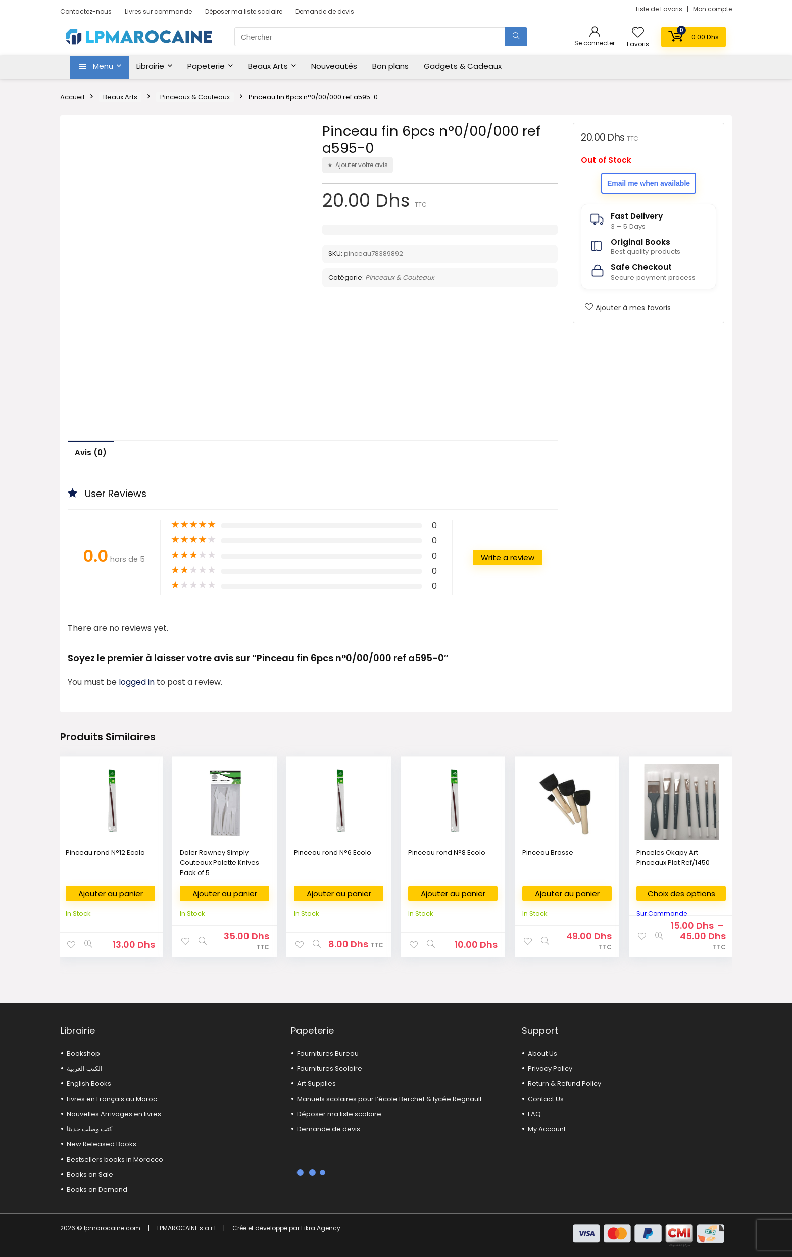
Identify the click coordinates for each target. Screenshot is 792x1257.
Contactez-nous (86, 11)
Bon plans (390, 66)
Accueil (72, 97)
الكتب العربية (85, 1068)
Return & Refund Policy (564, 1083)
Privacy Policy (550, 1068)
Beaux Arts (268, 66)
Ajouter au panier (110, 893)
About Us (542, 1053)
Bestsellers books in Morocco (115, 1159)
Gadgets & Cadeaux (463, 66)
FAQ (534, 1114)
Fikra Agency (320, 1228)
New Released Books (101, 1144)
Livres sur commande (158, 11)
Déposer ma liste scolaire (243, 11)
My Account (547, 1129)
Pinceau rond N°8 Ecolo (446, 852)
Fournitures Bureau (328, 1053)
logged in (138, 682)
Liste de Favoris (660, 9)
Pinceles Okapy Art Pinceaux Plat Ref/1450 (673, 857)
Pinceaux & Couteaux (195, 97)
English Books (89, 1083)
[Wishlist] (638, 33)
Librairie (150, 66)
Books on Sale (90, 1174)
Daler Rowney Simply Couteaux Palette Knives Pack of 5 (219, 863)
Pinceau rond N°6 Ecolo (332, 852)
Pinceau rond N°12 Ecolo (105, 852)
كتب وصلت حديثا (89, 1129)
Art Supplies (316, 1083)
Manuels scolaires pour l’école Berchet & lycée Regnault (389, 1099)
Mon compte (712, 9)
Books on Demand (97, 1189)
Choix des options (681, 893)
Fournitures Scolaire (329, 1068)
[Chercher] (516, 36)
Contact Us (546, 1099)
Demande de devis (324, 11)
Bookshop (83, 1053)
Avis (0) (91, 452)
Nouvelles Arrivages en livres (114, 1114)
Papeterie (206, 66)
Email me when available (648, 183)
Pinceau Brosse (547, 852)
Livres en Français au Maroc (112, 1099)
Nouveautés (334, 66)
